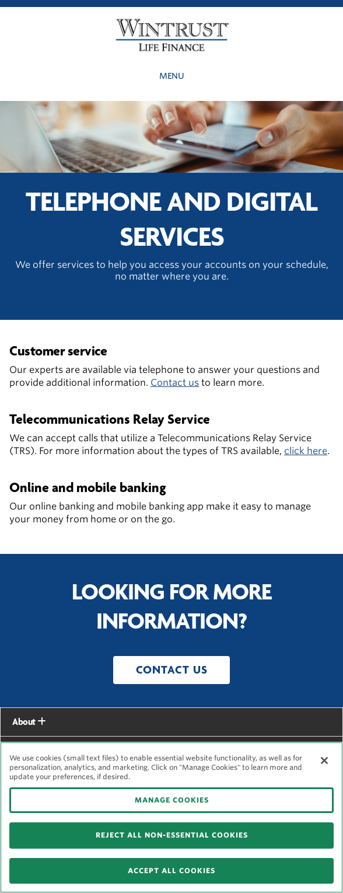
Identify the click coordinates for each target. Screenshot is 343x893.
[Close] (324, 760)
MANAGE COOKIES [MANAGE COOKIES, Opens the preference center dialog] (172, 800)
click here (305, 450)
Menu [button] (171, 76)
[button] (171, 670)
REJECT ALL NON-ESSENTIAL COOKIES (172, 835)
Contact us (174, 382)
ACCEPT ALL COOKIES (171, 870)
